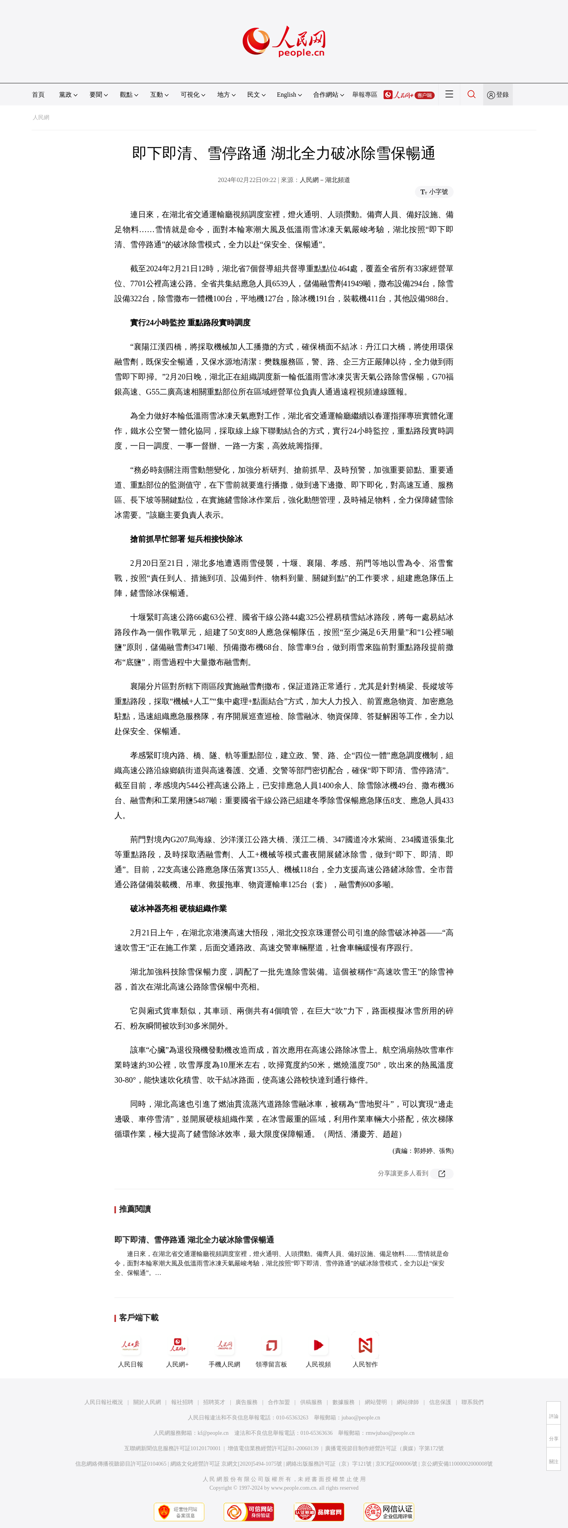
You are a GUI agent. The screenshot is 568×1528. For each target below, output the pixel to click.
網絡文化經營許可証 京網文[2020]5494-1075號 (226, 1464)
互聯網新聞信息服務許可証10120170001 (172, 1448)
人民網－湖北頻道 (325, 179)
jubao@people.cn (361, 1418)
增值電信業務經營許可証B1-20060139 (273, 1448)
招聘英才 (214, 1402)
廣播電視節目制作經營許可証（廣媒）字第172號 (384, 1448)
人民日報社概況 (103, 1402)
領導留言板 (271, 1349)
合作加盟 (279, 1402)
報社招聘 (182, 1402)
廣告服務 (246, 1402)
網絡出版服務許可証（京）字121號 (329, 1464)
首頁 (38, 94)
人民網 (41, 117)
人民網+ (177, 1349)
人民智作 (365, 1349)
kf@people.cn (213, 1433)
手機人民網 (224, 1349)
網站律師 (408, 1402)
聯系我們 (473, 1402)
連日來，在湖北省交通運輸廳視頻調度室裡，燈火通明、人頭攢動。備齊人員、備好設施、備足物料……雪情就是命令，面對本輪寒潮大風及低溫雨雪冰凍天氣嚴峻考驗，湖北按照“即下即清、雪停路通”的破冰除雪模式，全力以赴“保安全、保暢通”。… (281, 1263)
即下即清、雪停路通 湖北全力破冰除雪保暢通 (194, 1239)
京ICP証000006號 (396, 1464)
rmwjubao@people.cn (390, 1433)
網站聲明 (376, 1402)
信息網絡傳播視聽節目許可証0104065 (120, 1464)
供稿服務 (311, 1402)
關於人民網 (147, 1402)
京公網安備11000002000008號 (457, 1464)
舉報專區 (364, 94)
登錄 (502, 94)
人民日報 (130, 1349)
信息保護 (440, 1402)
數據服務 (344, 1402)
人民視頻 (318, 1349)
